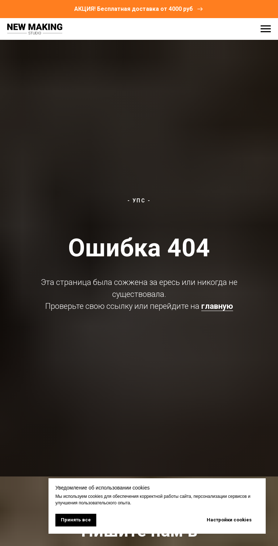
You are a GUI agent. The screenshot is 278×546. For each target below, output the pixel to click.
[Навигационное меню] (266, 29)
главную (217, 306)
